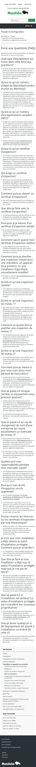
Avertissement (6, 742)
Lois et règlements (9, 704)
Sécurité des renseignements (11, 747)
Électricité (6, 694)
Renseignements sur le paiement (13, 709)
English (20, 4)
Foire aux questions (10, 674)
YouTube (4, 757)
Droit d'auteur (6, 744)
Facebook (5, 755)
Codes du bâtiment (9, 662)
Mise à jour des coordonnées (12, 706)
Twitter (4, 752)
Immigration (7, 656)
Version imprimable (10, 4)
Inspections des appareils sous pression (15, 666)
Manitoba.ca (5, 36)
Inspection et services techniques (13, 38)
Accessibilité (6, 739)
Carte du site (27, 4)
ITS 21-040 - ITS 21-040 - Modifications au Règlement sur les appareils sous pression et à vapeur (17, 497)
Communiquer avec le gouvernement (18, 8)
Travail (13, 36)
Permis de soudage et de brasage (13, 683)
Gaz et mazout (7, 696)
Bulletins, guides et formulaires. (16, 617)
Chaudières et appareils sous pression (14, 40)
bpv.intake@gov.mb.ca (24, 276)
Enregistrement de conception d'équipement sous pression (17, 142)
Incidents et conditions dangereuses (14, 671)
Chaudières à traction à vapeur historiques (16, 688)
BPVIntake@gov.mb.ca (24, 379)
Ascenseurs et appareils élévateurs (14, 691)
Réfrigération (8, 669)
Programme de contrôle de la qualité (14, 680)
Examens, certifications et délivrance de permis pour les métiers (15, 700)
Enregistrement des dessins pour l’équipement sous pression (17, 677)
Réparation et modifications (12, 685)
